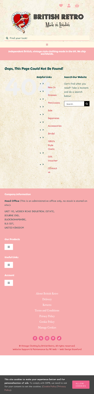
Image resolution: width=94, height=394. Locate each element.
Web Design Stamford (70, 349)
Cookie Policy (49, 386)
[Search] (7, 38)
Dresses (52, 94)
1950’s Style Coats (51, 145)
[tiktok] (59, 338)
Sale (50, 110)
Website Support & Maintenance (29, 349)
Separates (53, 118)
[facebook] (35, 338)
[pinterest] (53, 338)
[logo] (47, 11)
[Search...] (74, 103)
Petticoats (54, 102)
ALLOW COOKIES (81, 384)
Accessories (55, 125)
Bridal (51, 133)
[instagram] (47, 338)
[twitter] (41, 338)
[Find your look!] (47, 38)
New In (52, 87)
